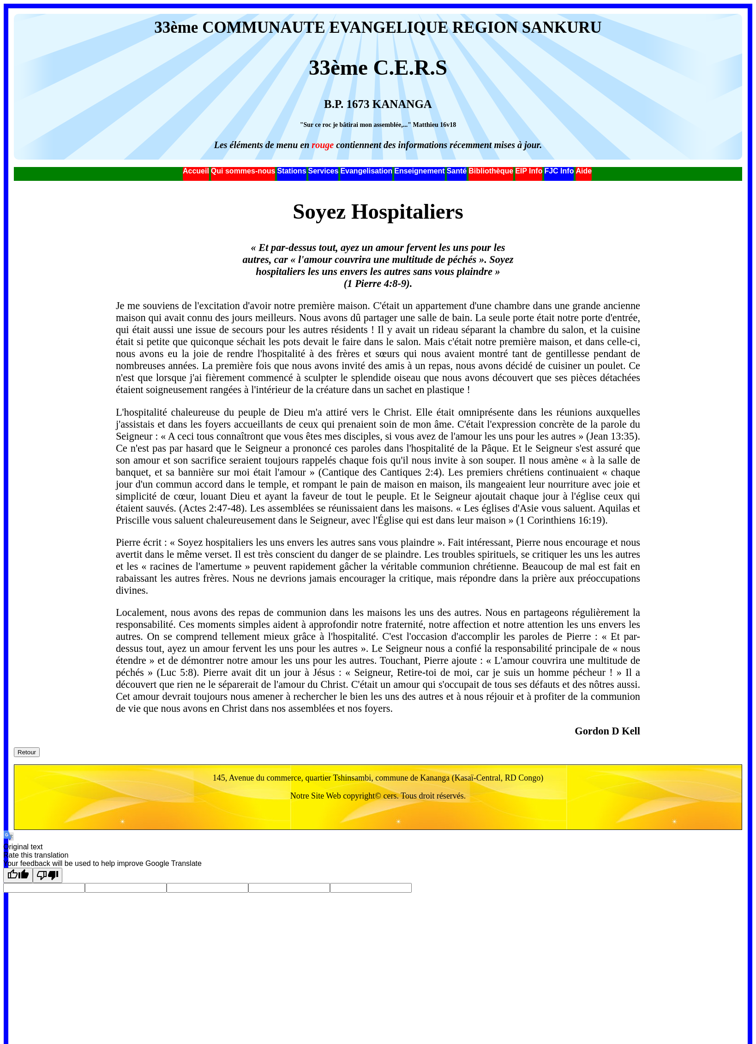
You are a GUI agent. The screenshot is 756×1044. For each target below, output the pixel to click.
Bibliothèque (490, 171)
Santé (457, 171)
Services (323, 171)
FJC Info (559, 171)
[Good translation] (18, 875)
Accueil (196, 171)
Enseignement (419, 171)
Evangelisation (366, 171)
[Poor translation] (47, 875)
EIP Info (528, 171)
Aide (584, 171)
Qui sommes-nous (243, 171)
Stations (291, 171)
